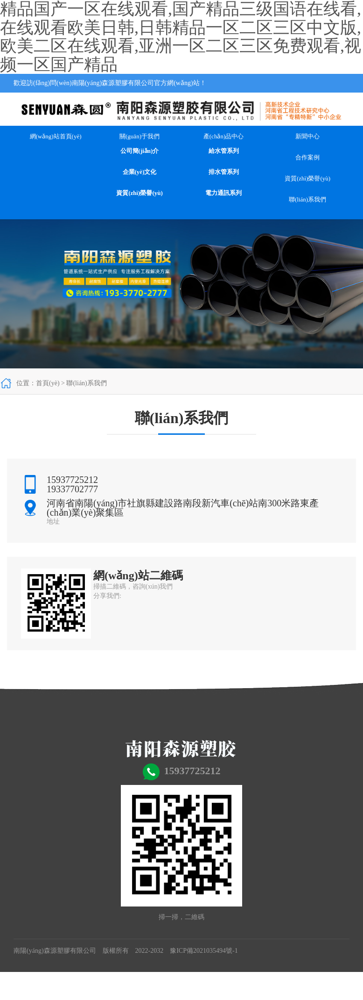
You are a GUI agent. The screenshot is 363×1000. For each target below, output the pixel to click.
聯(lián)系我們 (307, 199)
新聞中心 (307, 136)
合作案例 (307, 157)
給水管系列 (224, 150)
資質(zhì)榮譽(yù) (139, 192)
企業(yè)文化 (140, 171)
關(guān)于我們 (139, 136)
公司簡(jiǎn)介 (139, 150)
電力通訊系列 (223, 192)
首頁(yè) (48, 383)
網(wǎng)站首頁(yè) (56, 136)
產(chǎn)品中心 (223, 136)
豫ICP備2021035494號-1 (203, 950)
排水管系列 (224, 171)
